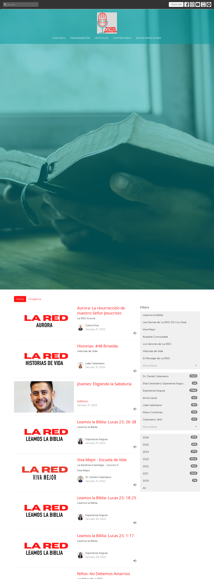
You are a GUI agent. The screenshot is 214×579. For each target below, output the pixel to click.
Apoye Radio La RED (148, 37)
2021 (170, 473)
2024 (170, 451)
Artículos (101, 37)
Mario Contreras (170, 412)
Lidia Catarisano (170, 405)
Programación (80, 37)
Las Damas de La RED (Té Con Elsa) (164, 322)
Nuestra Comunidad (155, 336)
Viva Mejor (149, 329)
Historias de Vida (153, 351)
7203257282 (176, 4)
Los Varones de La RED (157, 343)
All (144, 488)
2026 (170, 437)
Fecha (20, 299)
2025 (170, 444)
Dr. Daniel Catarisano (170, 376)
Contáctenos (122, 37)
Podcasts (59, 37)
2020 (170, 480)
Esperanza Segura (170, 390)
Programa (35, 299)
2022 (170, 466)
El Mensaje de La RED (156, 358)
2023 (170, 459)
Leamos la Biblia (153, 315)
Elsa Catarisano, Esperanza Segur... (170, 383)
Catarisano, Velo (170, 419)
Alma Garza (170, 397)
